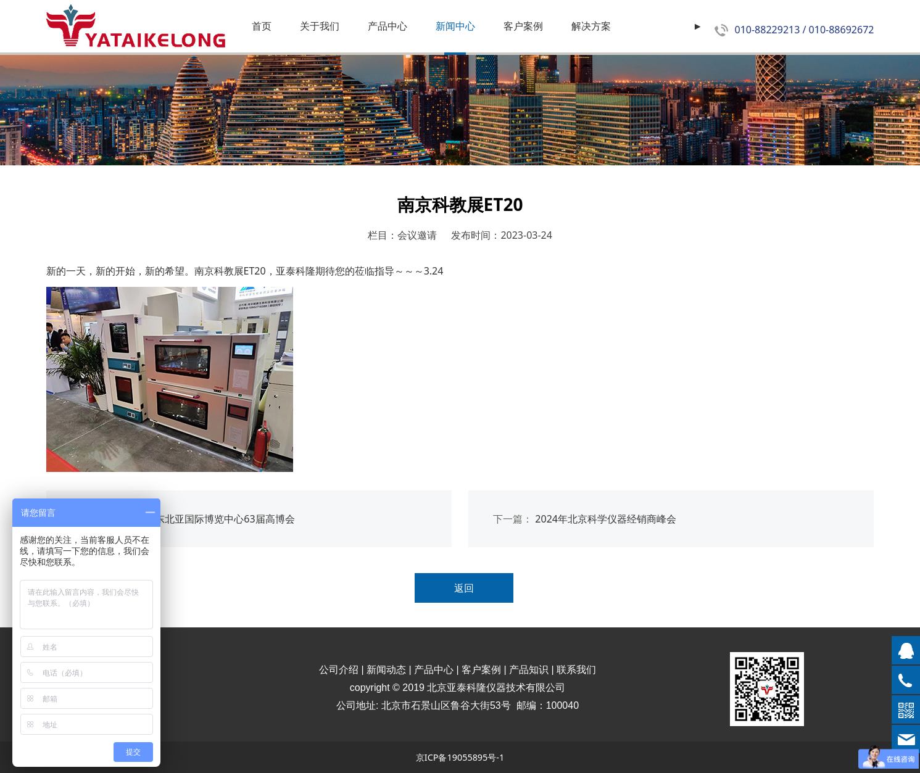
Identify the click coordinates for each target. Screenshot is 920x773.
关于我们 (319, 26)
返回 (464, 588)
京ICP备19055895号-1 (460, 757)
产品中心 (387, 26)
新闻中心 (455, 26)
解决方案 (591, 26)
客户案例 (523, 26)
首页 (261, 26)
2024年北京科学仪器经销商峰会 (605, 519)
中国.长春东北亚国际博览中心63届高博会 (204, 519)
